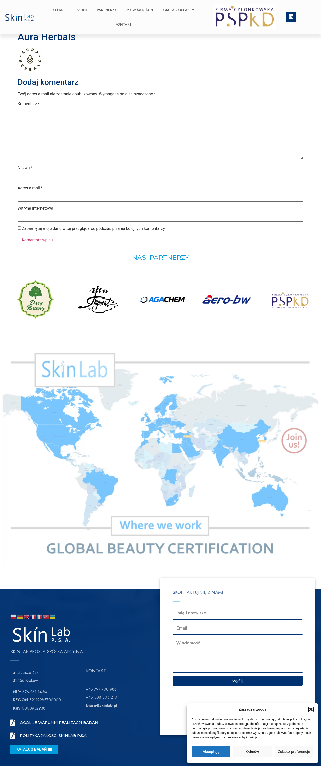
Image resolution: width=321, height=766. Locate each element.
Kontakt (123, 21)
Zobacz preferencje (294, 751)
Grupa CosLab (178, 7)
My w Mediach (139, 7)
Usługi (80, 7)
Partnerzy (106, 7)
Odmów (252, 751)
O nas (58, 7)
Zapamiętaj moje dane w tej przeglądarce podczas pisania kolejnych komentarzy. (94, 229)
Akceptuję (211, 751)
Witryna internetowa (35, 208)
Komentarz (29, 104)
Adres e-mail (30, 188)
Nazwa (25, 168)
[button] (310, 709)
